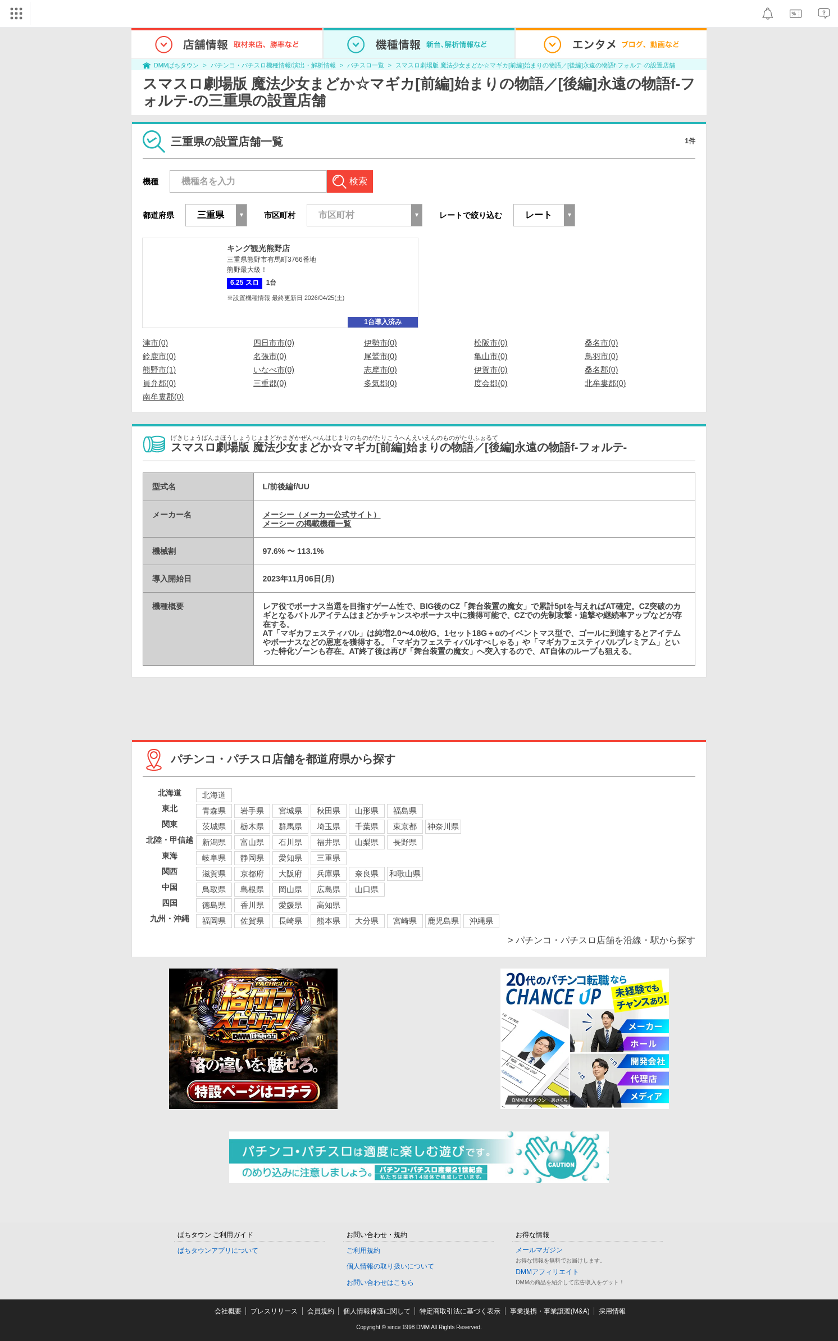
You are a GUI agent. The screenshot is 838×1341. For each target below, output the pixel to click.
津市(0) (155, 343)
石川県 (290, 842)
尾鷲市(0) (380, 356)
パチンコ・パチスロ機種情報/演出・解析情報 (273, 65)
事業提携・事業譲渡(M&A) (550, 1311)
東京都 (405, 826)
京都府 (252, 873)
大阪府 (290, 873)
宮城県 (290, 810)
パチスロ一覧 (365, 65)
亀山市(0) (490, 356)
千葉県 (367, 826)
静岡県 (252, 857)
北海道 (214, 794)
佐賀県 (252, 920)
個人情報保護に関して (377, 1311)
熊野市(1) (159, 370)
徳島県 (214, 905)
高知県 (328, 905)
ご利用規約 (363, 1250)
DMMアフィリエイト (547, 1272)
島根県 (252, 889)
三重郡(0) (269, 383)
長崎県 (290, 920)
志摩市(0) (380, 370)
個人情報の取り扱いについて (390, 1266)
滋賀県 (214, 873)
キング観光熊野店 (258, 248)
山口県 (367, 889)
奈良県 (367, 873)
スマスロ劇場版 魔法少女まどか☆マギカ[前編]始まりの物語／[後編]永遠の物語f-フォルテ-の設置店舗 (535, 65)
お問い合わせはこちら (380, 1283)
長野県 (405, 842)
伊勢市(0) (380, 343)
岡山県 (290, 889)
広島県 (328, 889)
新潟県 (214, 842)
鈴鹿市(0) (159, 356)
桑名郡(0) (601, 370)
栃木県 (252, 826)
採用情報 (612, 1311)
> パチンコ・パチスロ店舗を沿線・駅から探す (601, 940)
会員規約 (320, 1311)
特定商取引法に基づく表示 (460, 1311)
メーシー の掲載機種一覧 (307, 523)
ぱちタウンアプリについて (217, 1250)
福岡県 (214, 920)
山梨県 (367, 842)
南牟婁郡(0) (163, 397)
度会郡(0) (490, 383)
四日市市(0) (273, 343)
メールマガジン (539, 1250)
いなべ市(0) (273, 370)
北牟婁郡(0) (605, 383)
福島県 (405, 810)
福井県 (328, 842)
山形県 (367, 810)
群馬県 (290, 826)
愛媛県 (290, 905)
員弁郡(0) (159, 383)
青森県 (214, 810)
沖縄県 (481, 920)
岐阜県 (214, 857)
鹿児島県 (443, 920)
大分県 (367, 920)
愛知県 (290, 857)
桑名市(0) (601, 343)
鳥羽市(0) (601, 356)
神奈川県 (443, 826)
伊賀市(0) (490, 370)
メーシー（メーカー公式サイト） (322, 514)
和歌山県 (405, 873)
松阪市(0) (490, 343)
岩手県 (252, 810)
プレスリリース (274, 1311)
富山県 (252, 842)
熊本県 (328, 920)
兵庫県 (328, 873)
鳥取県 (214, 889)
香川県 (252, 905)
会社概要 (228, 1311)
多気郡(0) (380, 383)
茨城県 (214, 826)
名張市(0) (269, 356)
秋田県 (328, 810)
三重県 (328, 857)
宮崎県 (405, 920)
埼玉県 (328, 826)
